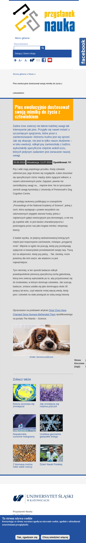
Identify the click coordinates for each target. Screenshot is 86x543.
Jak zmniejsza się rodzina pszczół (49, 405)
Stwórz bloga (29, 53)
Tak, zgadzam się (27, 537)
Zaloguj (18, 53)
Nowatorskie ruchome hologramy (24, 435)
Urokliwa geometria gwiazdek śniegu (50, 435)
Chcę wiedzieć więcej (55, 537)
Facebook (82, 52)
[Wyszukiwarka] (42, 48)
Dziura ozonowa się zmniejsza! (23, 405)
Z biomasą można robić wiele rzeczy (22, 465)
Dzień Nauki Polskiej (51, 464)
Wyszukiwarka (21, 44)
